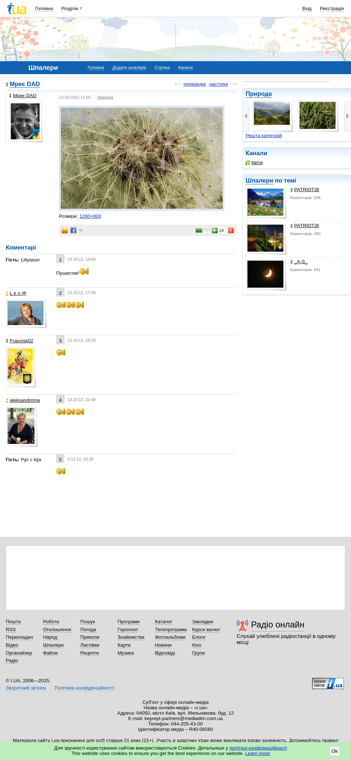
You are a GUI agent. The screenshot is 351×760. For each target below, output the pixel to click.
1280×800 (90, 216)
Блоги (198, 637)
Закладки (202, 621)
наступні (218, 84)
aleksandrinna (23, 400)
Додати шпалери (129, 67)
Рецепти (89, 653)
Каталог (164, 621)
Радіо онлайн (278, 624)
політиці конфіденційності (258, 748)
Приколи (89, 637)
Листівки (89, 645)
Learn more (257, 753)
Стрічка (162, 67)
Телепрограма (171, 629)
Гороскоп (128, 629)
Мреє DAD (25, 84)
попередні (194, 84)
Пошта (13, 621)
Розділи (69, 8)
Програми (129, 621)
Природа (259, 93)
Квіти (254, 162)
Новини (163, 645)
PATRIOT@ (304, 189)
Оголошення (57, 629)
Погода (88, 629)
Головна (44, 8)
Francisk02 (19, 340)
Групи (198, 653)
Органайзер (19, 653)
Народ (50, 637)
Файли (50, 653)
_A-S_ (298, 261)
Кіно (196, 645)
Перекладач (19, 637)
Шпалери (259, 180)
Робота (51, 621)
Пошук (87, 621)
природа (105, 97)
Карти (124, 645)
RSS (11, 629)
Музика (126, 653)
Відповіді (165, 653)
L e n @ (16, 293)
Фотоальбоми (170, 637)
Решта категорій (264, 135)
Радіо (12, 660)
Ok (335, 751)
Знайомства (131, 637)
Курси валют (206, 629)
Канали (185, 67)
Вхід (307, 8)
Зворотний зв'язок (26, 688)
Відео (12, 645)
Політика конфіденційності (84, 688)
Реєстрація (332, 8)
